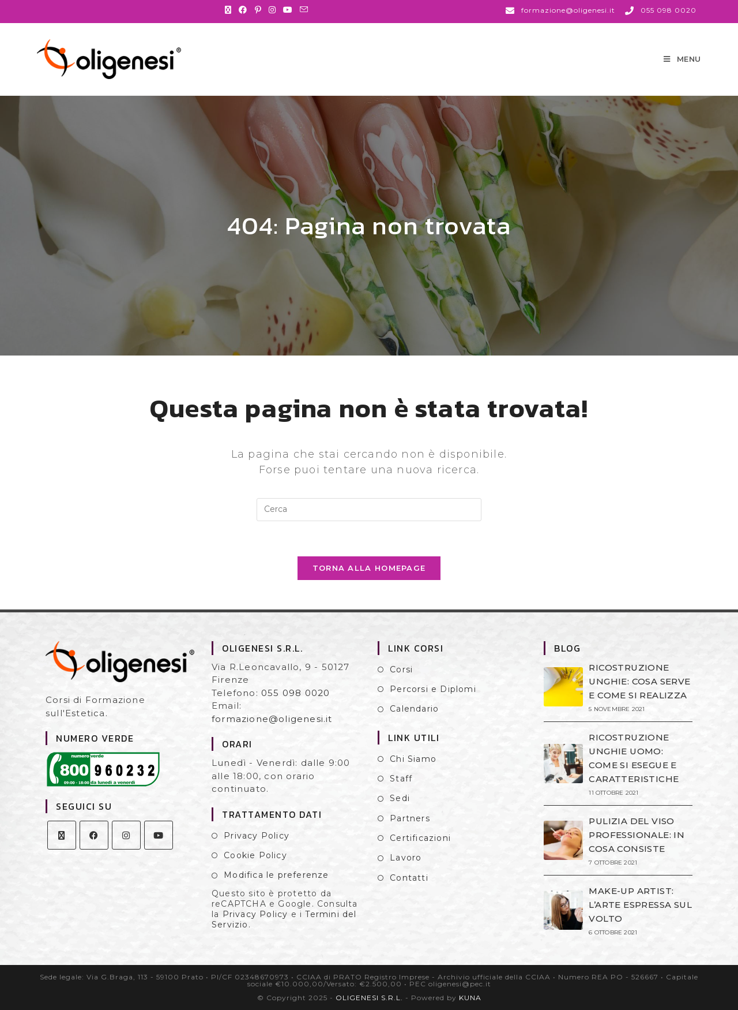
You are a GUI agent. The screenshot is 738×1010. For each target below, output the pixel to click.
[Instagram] (126, 835)
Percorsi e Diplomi (433, 689)
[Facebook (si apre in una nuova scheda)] (243, 10)
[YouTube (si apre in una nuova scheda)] (288, 10)
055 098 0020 (295, 692)
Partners (410, 818)
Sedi (400, 798)
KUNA (470, 997)
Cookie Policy (255, 855)
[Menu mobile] (682, 58)
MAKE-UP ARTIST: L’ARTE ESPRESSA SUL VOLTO (640, 904)
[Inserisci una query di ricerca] (369, 509)
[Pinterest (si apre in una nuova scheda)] (258, 10)
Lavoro (405, 857)
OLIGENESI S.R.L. (369, 997)
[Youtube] (158, 835)
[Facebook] (94, 835)
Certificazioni (420, 838)
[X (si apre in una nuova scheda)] (230, 10)
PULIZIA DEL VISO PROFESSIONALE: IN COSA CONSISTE (636, 835)
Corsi (401, 669)
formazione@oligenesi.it (272, 718)
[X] (61, 835)
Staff (401, 778)
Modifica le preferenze (276, 875)
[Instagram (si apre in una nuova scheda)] (272, 10)
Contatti (409, 878)
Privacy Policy (256, 836)
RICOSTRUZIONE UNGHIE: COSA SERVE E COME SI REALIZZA (639, 681)
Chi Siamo (413, 759)
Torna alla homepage (369, 568)
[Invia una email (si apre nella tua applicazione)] (304, 10)
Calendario (414, 709)
